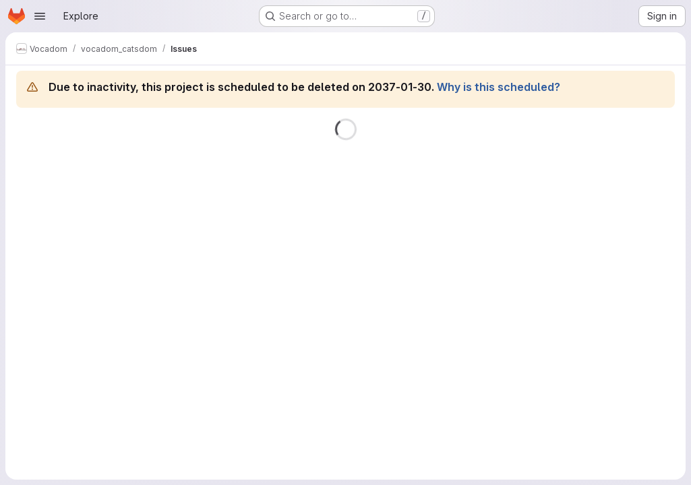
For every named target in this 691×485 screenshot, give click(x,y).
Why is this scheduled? (498, 87)
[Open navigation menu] (40, 16)
